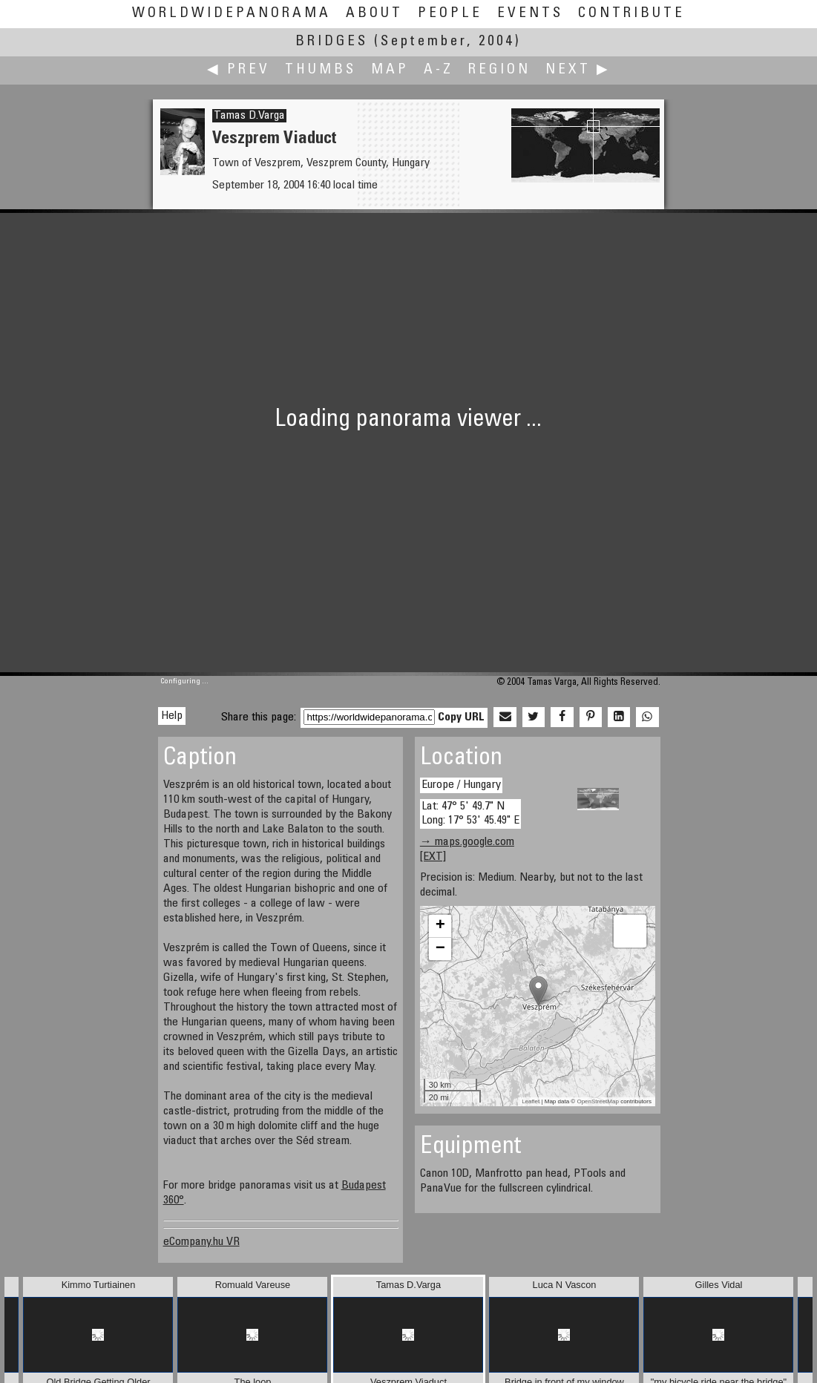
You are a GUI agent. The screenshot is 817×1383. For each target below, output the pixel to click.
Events (530, 14)
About (374, 14)
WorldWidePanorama (231, 14)
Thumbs (320, 70)
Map (390, 70)
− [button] (440, 949)
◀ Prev (238, 70)
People (450, 14)
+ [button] (440, 926)
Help (172, 716)
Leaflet (530, 1101)
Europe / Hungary (461, 785)
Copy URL (461, 717)
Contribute (631, 14)
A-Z (438, 70)
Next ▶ (578, 70)
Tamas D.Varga (249, 116)
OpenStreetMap (597, 1101)
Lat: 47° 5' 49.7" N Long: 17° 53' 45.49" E (470, 814)
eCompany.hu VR (201, 1242)
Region (499, 70)
